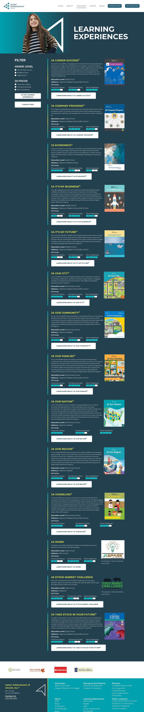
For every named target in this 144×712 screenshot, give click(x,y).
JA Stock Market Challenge (72, 577)
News (101, 6)
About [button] (58, 699)
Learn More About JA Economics (71, 176)
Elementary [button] (88, 701)
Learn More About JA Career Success (73, 96)
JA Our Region (62, 449)
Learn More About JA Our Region (71, 484)
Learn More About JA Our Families (72, 391)
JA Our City (60, 273)
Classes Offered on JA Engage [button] (67, 688)
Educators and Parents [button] (94, 683)
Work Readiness (23, 90)
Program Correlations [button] (92, 688)
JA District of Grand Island (122, 704)
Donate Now (115, 6)
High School (22, 75)
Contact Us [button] (10, 696)
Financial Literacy (24, 84)
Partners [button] (116, 683)
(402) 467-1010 (11, 698)
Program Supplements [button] (92, 686)
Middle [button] (86, 704)
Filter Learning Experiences (28, 96)
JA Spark (57, 541)
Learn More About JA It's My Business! (73, 222)
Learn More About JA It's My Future (72, 263)
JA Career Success (65, 60)
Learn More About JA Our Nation (71, 439)
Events (93, 6)
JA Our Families (63, 356)
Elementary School (24, 70)
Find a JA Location (119, 709)
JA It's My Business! (65, 186)
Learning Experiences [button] (93, 699)
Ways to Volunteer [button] (62, 686)
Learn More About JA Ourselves (71, 532)
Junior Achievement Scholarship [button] (120, 694)
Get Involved (132, 6)
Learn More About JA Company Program (74, 135)
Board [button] (57, 704)
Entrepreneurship (24, 87)
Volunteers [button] (60, 683)
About (69, 6)
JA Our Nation (62, 401)
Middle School (22, 73)
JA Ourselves (61, 494)
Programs (81, 6)
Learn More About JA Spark (68, 567)
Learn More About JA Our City (70, 302)
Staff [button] (57, 701)
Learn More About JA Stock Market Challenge (77, 604)
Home (60, 6)
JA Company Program (68, 105)
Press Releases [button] (61, 709)
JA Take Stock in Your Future (74, 614)
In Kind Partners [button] (118, 691)
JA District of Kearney (120, 706)
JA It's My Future (64, 231)
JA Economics (62, 145)
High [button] (85, 706)
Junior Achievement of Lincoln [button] (124, 701)
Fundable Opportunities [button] (122, 686)
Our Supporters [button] (118, 688)
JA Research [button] (60, 706)
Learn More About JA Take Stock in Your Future (78, 648)
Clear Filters (28, 104)
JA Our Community (65, 312)
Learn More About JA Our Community (73, 346)
